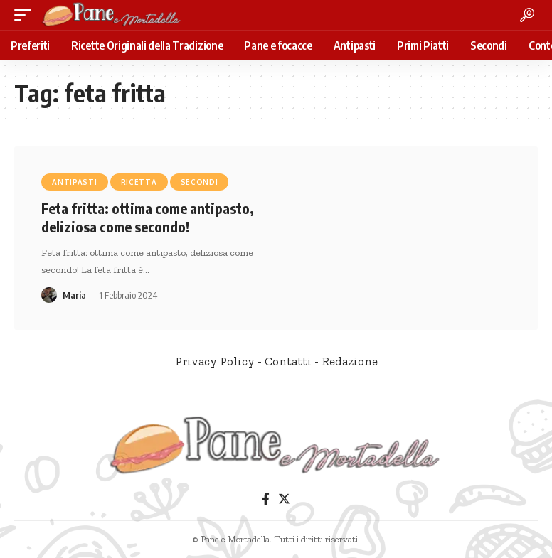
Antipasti (74, 182)
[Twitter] (284, 499)
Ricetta (139, 182)
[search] (527, 15)
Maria (74, 295)
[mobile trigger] (26, 15)
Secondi (199, 182)
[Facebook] (265, 499)
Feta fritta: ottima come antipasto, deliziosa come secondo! (147, 217)
